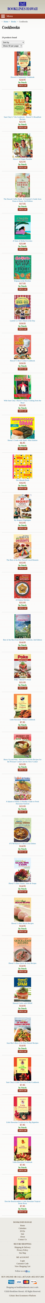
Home (22, 1225)
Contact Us (22, 1239)
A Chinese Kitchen (22, 600)
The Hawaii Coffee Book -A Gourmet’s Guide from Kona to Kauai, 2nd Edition (22, 200)
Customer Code (23, 1264)
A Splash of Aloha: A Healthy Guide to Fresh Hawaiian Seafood (22, 802)
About (22, 1237)
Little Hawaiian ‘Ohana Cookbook (22, 720)
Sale (22, 1234)
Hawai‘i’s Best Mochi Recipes (22, 923)
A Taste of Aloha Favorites (22, 241)
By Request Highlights (22, 520)
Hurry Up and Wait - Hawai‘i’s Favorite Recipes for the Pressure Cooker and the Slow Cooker (23, 760)
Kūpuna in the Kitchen (22, 281)
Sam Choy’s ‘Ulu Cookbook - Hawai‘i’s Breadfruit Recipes (22, 118)
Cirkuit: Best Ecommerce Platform (22, 1296)
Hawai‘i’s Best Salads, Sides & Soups (22, 883)
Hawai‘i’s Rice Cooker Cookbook (22, 361)
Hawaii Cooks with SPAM (22, 1003)
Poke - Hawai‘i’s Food (22, 680)
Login (22, 1261)
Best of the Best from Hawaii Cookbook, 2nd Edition (22, 640)
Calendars (22, 1228)
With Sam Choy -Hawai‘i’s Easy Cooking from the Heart (22, 401)
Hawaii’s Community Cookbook (22, 77)
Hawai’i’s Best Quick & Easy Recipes (22, 963)
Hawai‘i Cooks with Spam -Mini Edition (22, 440)
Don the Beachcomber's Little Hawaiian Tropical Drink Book (22, 1202)
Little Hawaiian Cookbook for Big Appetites (22, 1122)
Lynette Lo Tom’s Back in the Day (22, 321)
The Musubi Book (22, 480)
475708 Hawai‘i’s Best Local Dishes (22, 843)
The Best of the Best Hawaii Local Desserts (22, 560)
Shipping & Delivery (22, 1247)
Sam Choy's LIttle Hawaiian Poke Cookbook (22, 1082)
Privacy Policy (22, 1250)
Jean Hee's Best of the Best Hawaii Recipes (22, 1043)
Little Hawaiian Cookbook (22, 1162)
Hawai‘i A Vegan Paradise (22, 159)
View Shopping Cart (22, 1266)
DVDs (22, 1231)
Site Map (22, 1253)
